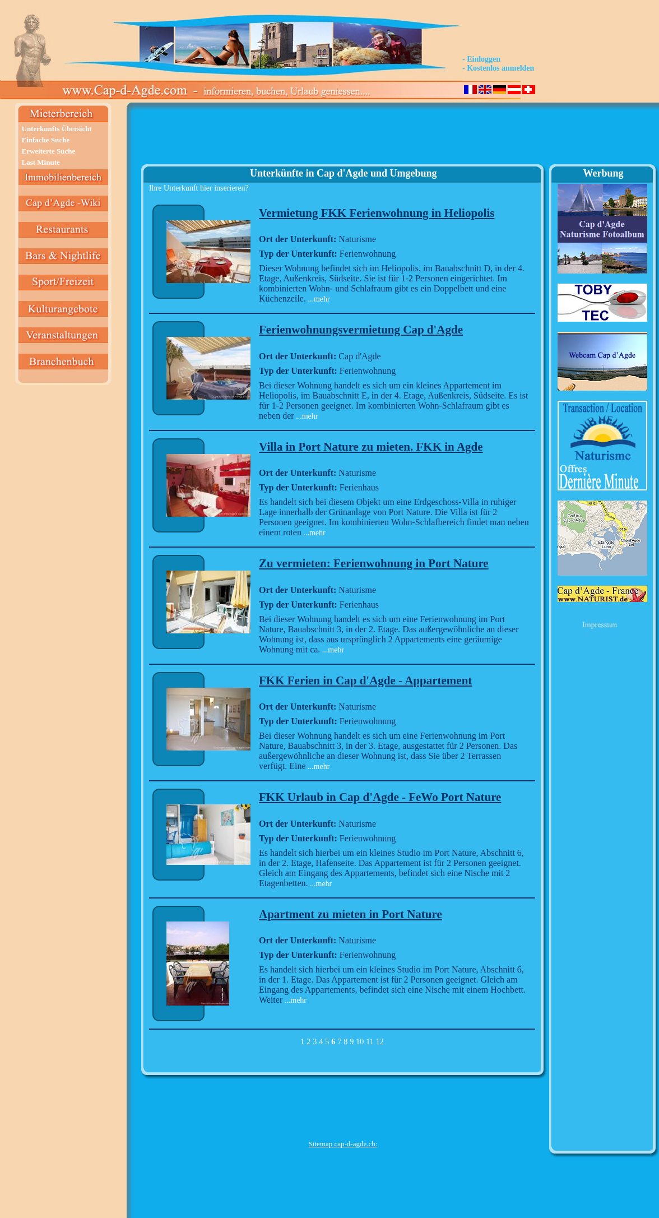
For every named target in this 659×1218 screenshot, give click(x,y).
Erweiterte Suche (49, 151)
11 (369, 1042)
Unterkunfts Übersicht (57, 128)
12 (380, 1042)
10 (360, 1042)
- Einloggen (481, 59)
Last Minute (41, 162)
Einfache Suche (46, 140)
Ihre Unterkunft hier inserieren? (199, 188)
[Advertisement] (343, 138)
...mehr (318, 299)
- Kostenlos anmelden (498, 68)
